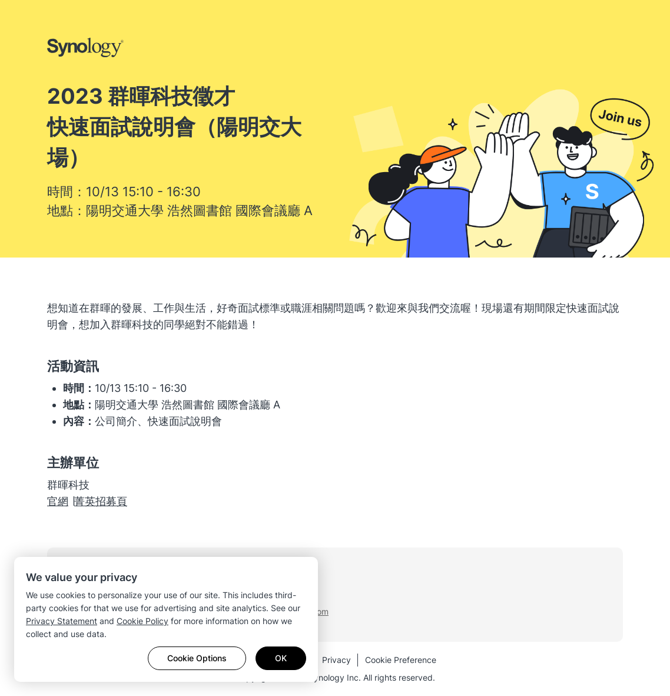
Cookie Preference (400, 660)
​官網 (57, 501)
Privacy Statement (61, 621)
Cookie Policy (142, 621)
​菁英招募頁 (100, 501)
